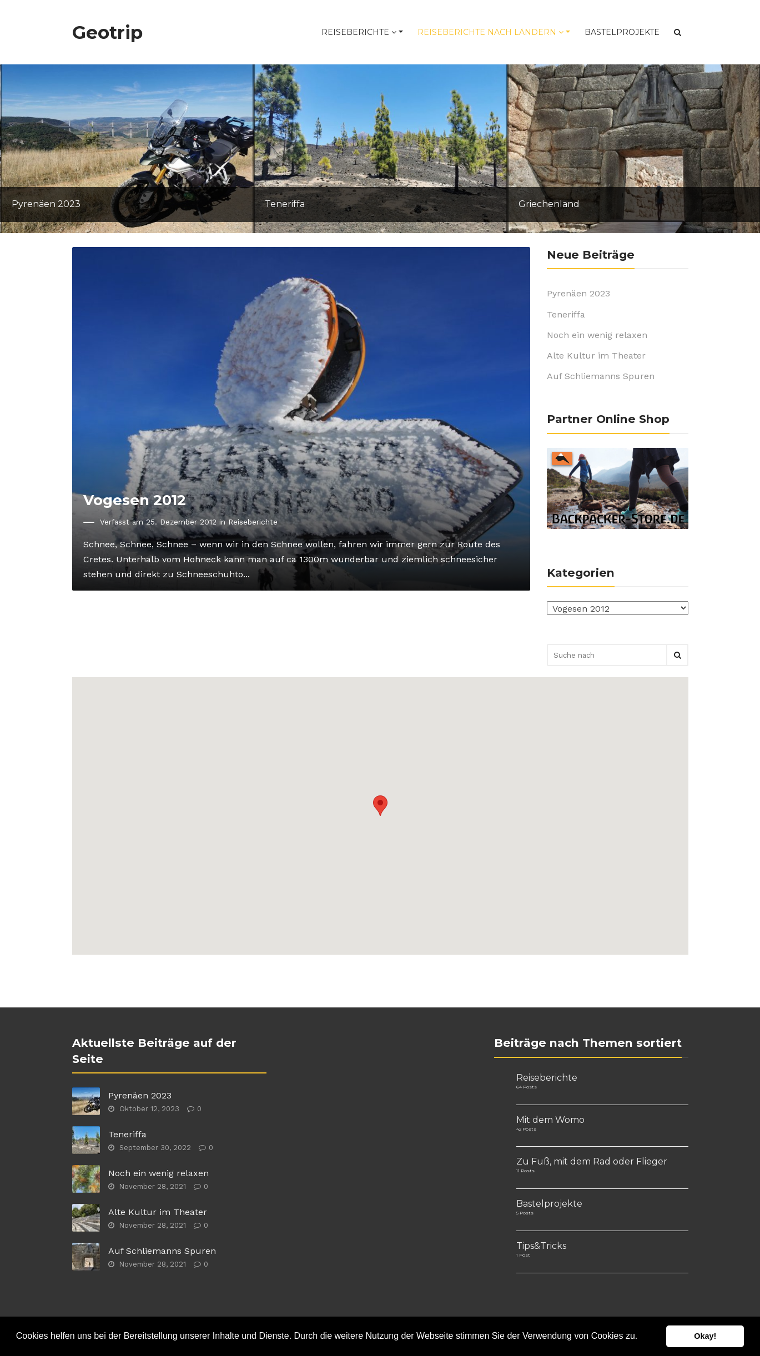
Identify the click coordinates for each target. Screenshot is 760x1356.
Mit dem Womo (550, 1120)
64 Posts (526, 1087)
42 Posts (526, 1129)
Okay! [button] (705, 1336)
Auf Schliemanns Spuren (601, 376)
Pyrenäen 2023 (578, 293)
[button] (641, 1337)
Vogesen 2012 (134, 499)
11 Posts (525, 1170)
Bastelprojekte (622, 32)
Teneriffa (566, 314)
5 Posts (524, 1213)
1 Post (523, 1255)
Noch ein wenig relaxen (597, 335)
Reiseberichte (358, 32)
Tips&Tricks (541, 1246)
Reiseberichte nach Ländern (490, 32)
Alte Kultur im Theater (596, 355)
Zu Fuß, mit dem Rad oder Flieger (591, 1161)
